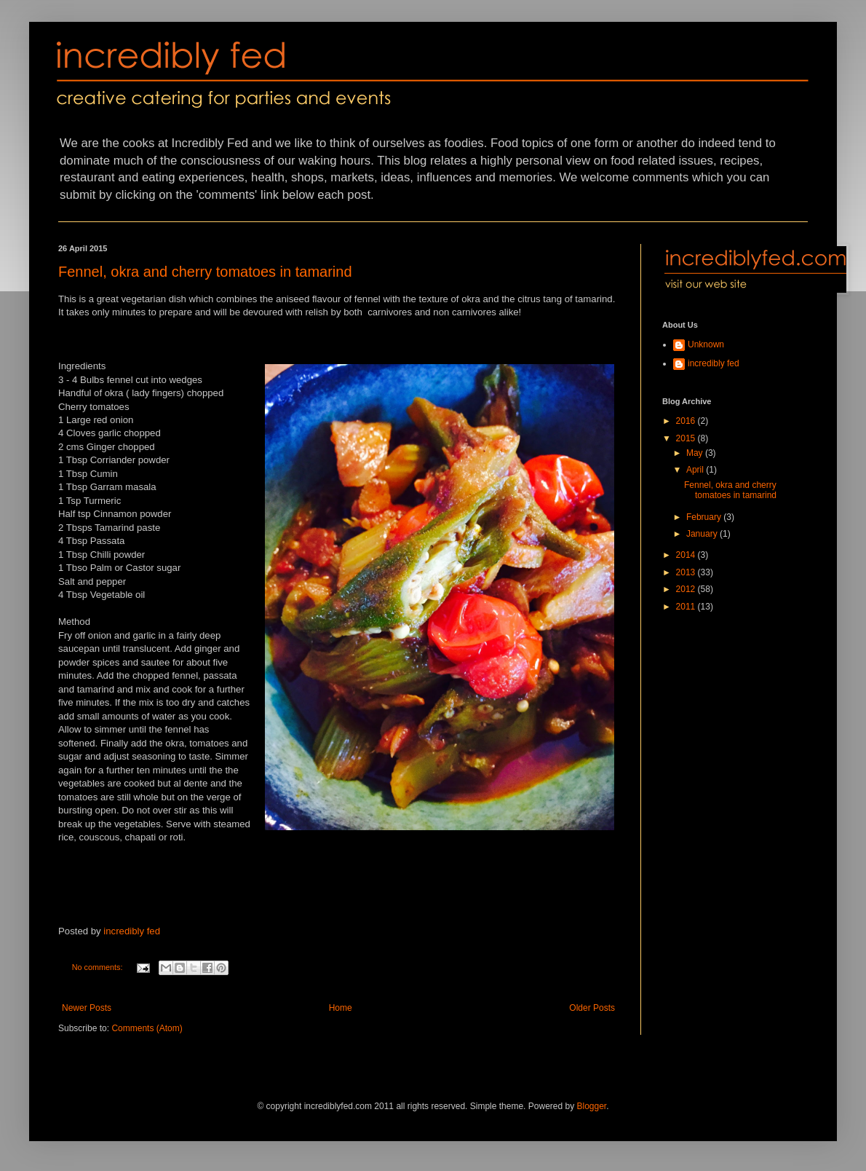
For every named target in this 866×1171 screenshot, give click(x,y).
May (695, 453)
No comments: (98, 967)
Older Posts (592, 1008)
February (704, 517)
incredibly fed (131, 931)
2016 (687, 421)
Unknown (706, 344)
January (703, 534)
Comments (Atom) (146, 1028)
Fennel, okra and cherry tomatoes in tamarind (205, 272)
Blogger (592, 1106)
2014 (687, 555)
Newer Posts (86, 1008)
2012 (687, 589)
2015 (687, 438)
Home (340, 1008)
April (696, 470)
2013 (687, 572)
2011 (687, 607)
